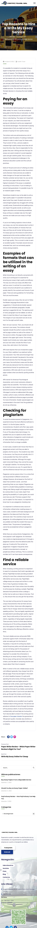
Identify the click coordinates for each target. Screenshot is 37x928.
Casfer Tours (21, 61)
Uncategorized (21, 36)
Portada (12, 36)
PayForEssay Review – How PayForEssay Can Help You (18, 797)
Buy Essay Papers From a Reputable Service (16, 780)
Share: (3, 737)
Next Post (3, 754)
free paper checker (16, 716)
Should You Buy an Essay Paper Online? (14, 788)
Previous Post (5, 744)
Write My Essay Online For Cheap (14, 756)
